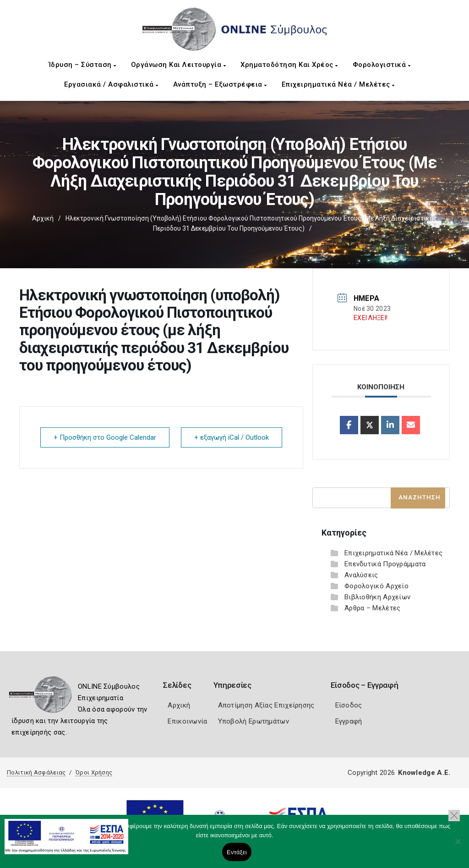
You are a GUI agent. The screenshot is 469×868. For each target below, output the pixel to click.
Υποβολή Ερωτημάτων (253, 721)
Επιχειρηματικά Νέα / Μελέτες (338, 84)
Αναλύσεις (361, 575)
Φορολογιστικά (382, 65)
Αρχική (43, 218)
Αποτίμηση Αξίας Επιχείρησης (266, 705)
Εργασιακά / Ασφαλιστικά (111, 84)
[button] (454, 815)
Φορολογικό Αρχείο (376, 586)
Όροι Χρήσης (94, 772)
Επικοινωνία (187, 721)
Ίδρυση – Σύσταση (82, 65)
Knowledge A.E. (424, 772)
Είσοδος (348, 705)
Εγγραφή (348, 721)
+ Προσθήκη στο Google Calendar (105, 437)
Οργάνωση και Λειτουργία (178, 65)
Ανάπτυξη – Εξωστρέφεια (220, 84)
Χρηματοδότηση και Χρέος (289, 65)
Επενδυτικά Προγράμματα (385, 564)
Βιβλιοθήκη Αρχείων (377, 597)
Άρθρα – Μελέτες (372, 608)
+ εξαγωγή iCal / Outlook (231, 437)
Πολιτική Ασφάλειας (36, 772)
